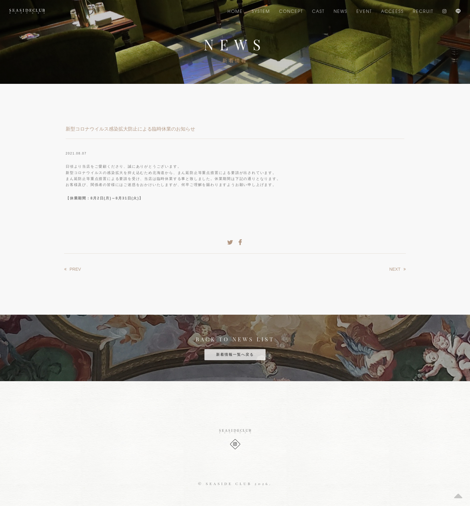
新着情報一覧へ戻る (235, 354)
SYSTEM (261, 11)
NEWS (340, 11)
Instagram (444, 11)
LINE (458, 11)
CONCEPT (291, 11)
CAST (318, 11)
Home (235, 11)
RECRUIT (423, 11)
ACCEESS (392, 11)
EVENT (364, 11)
